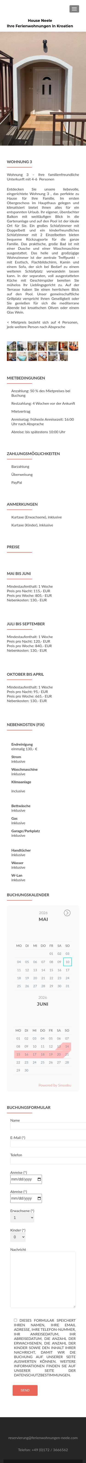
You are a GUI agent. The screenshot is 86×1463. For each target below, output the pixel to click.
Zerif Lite (22, 1453)
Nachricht (43, 1222)
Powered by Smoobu (55, 1056)
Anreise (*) (26, 1146)
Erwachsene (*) (22, 1185)
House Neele (40, 20)
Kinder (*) (17, 1204)
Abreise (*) (26, 1166)
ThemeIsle (63, 1453)
